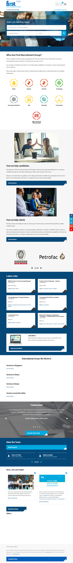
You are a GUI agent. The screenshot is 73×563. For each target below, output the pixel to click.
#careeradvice (42, 499)
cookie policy (48, 552)
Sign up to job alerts (16, 348)
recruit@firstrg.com (60, 10)
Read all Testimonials (33, 433)
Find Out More (12, 183)
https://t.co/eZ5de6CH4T (59, 499)
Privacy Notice (16, 554)
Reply (15, 498)
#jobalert (46, 495)
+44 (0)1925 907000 (12, 10)
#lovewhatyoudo (49, 499)
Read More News (13, 509)
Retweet (10, 498)
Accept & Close (12, 559)
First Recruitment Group (16, 4)
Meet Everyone (12, 447)
